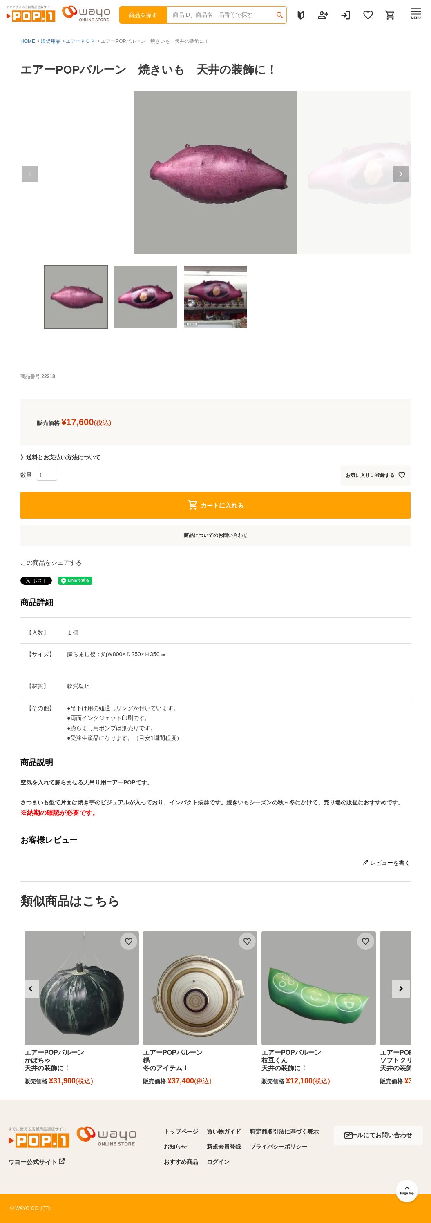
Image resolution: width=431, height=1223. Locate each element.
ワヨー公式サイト (36, 1161)
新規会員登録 (224, 1146)
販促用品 (50, 41)
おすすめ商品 (181, 1161)
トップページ (181, 1131)
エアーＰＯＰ (80, 41)
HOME (27, 41)
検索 (280, 12)
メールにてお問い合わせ (378, 1135)
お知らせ (175, 1146)
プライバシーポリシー (278, 1146)
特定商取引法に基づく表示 (284, 1131)
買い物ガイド (224, 1131)
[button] (30, 989)
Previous (30, 174)
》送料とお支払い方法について (60, 457)
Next (401, 174)
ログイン (218, 1161)
